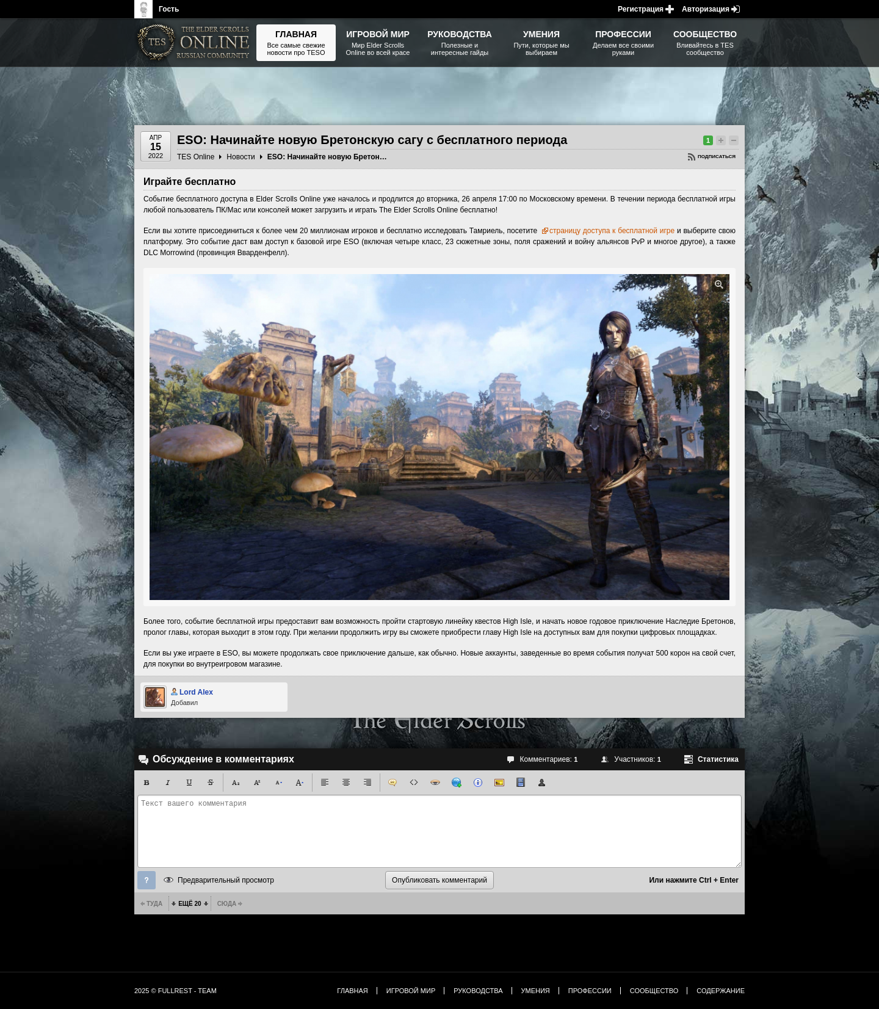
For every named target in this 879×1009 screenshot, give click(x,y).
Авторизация (705, 9)
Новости (240, 157)
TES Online (195, 157)
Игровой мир (410, 990)
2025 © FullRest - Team (175, 990)
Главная (352, 990)
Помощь (146, 880)
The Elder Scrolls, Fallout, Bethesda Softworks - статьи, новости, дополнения (195, 42)
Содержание (720, 990)
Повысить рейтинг (721, 140)
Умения (535, 990)
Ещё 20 (189, 903)
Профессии (590, 990)
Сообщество (654, 990)
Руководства (478, 990)
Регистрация (641, 9)
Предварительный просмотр (226, 880)
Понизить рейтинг (734, 140)
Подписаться (717, 156)
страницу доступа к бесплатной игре (612, 230)
